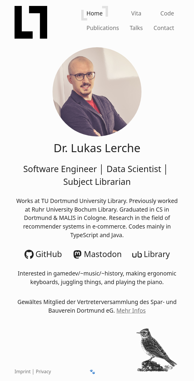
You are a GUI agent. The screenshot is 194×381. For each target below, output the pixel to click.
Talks (136, 28)
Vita (136, 13)
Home (95, 13)
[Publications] (103, 28)
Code (167, 13)
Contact (164, 28)
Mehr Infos (131, 310)
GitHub (43, 253)
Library (151, 253)
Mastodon (97, 253)
